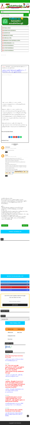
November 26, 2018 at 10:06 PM (11, 148)
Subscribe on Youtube (15, 287)
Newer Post (4, 225)
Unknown (7, 147)
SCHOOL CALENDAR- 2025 (15, 231)
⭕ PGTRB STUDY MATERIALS (9, 30)
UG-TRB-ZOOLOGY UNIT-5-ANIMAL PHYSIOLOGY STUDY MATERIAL (14, 410)
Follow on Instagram (15, 290)
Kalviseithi (19, 423)
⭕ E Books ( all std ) (6, 27)
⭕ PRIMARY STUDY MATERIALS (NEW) (11, 40)
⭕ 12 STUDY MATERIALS (8, 50)
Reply (6, 152)
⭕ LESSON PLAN (6, 32)
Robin (6, 155)
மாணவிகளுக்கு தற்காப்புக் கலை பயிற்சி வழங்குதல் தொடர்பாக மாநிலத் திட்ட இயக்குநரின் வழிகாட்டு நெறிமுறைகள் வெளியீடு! (15, 399)
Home (3, 66)
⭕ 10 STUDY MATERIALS (8, 45)
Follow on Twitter (15, 281)
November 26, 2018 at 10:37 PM (11, 156)
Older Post (25, 225)
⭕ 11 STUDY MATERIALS (8, 48)
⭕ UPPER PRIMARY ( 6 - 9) (8, 43)
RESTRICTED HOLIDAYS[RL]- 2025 (15, 276)
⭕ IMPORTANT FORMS (7, 35)
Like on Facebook (15, 284)
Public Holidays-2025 (14, 323)
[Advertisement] (15, 60)
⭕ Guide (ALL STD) (6, 37)
